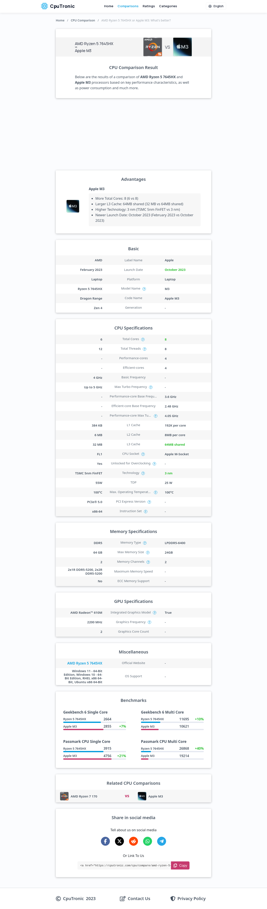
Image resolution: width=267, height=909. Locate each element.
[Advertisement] (133, 134)
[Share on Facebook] (105, 841)
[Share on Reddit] (133, 841)
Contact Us (139, 898)
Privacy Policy (192, 898)
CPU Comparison (83, 20)
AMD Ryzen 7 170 (84, 796)
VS (127, 796)
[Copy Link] (180, 865)
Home (108, 6)
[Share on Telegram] (161, 841)
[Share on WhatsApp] (147, 841)
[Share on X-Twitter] (119, 841)
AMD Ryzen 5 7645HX (84, 663)
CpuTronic (58, 6)
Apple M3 (97, 189)
